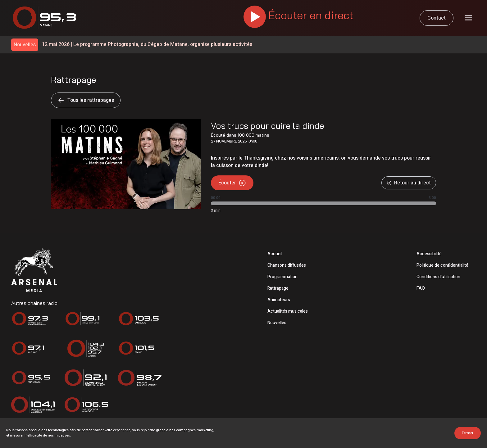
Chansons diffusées (286, 265)
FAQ (420, 288)
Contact (436, 18)
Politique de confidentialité (442, 265)
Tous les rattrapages (85, 100)
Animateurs (278, 299)
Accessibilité (429, 254)
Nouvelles (276, 322)
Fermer (467, 433)
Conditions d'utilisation (438, 277)
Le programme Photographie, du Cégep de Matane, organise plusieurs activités (147, 45)
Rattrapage (278, 288)
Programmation (282, 277)
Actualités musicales (287, 311)
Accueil (274, 254)
